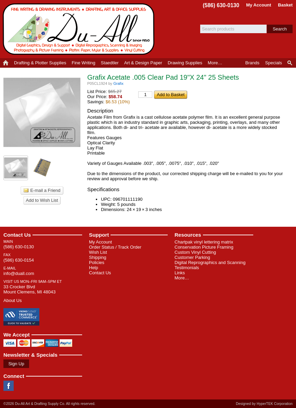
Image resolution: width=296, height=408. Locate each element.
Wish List (98, 252)
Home (5, 63)
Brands (252, 62)
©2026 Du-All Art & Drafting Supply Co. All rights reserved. (49, 404)
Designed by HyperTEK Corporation (264, 404)
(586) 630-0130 (221, 5)
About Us (12, 300)
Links (180, 272)
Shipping (97, 257)
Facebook (8, 386)
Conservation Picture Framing (204, 247)
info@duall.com (18, 273)
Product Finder (290, 63)
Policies (96, 262)
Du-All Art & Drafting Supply (80, 29)
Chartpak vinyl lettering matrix (204, 242)
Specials (273, 62)
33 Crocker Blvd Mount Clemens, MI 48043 (29, 289)
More (215, 62)
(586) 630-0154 (18, 260)
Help (93, 267)
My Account (258, 5)
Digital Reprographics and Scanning (210, 262)
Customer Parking (192, 257)
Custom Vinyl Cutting (195, 252)
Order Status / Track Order (115, 247)
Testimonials (187, 267)
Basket (285, 5)
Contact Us (17, 235)
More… (182, 277)
